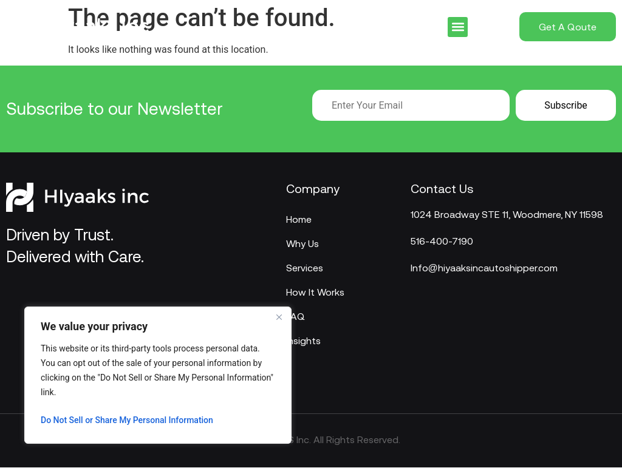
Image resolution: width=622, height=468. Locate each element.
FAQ (295, 316)
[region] (158, 375)
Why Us (302, 243)
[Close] (279, 317)
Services (304, 267)
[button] (458, 27)
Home (299, 219)
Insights (303, 340)
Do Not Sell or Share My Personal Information (127, 420)
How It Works (315, 292)
